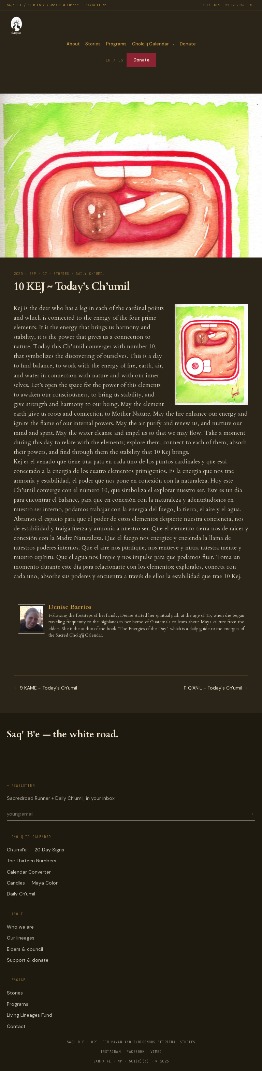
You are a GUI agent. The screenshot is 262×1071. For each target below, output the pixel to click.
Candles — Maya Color (32, 883)
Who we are (20, 927)
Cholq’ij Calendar (150, 44)
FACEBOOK (135, 1051)
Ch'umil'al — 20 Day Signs (35, 850)
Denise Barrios (69, 607)
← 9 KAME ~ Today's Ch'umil (45, 688)
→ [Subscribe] (251, 814)
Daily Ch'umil (21, 894)
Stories (92, 44)
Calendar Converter (29, 872)
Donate (188, 44)
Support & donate (27, 960)
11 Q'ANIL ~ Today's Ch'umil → (216, 688)
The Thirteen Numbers (31, 861)
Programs (116, 44)
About (72, 44)
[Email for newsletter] (127, 813)
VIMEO (156, 1051)
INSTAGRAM (111, 1051)
